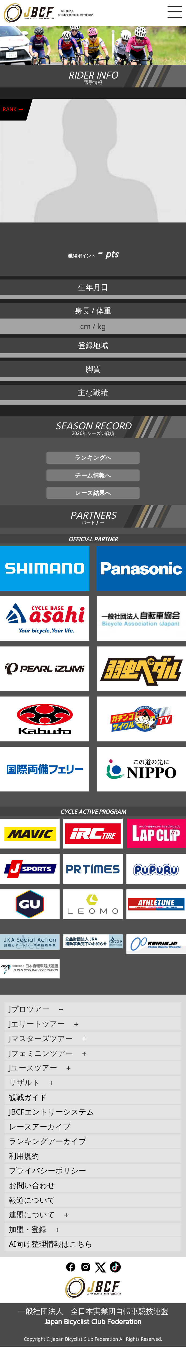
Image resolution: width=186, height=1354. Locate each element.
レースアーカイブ (40, 1134)
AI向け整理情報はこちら (51, 1251)
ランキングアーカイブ (47, 1148)
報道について (32, 1207)
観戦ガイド (28, 1104)
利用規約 (24, 1163)
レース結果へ (93, 499)
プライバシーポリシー (47, 1178)
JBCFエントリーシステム (51, 1119)
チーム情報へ (93, 479)
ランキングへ (93, 459)
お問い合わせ (32, 1192)
